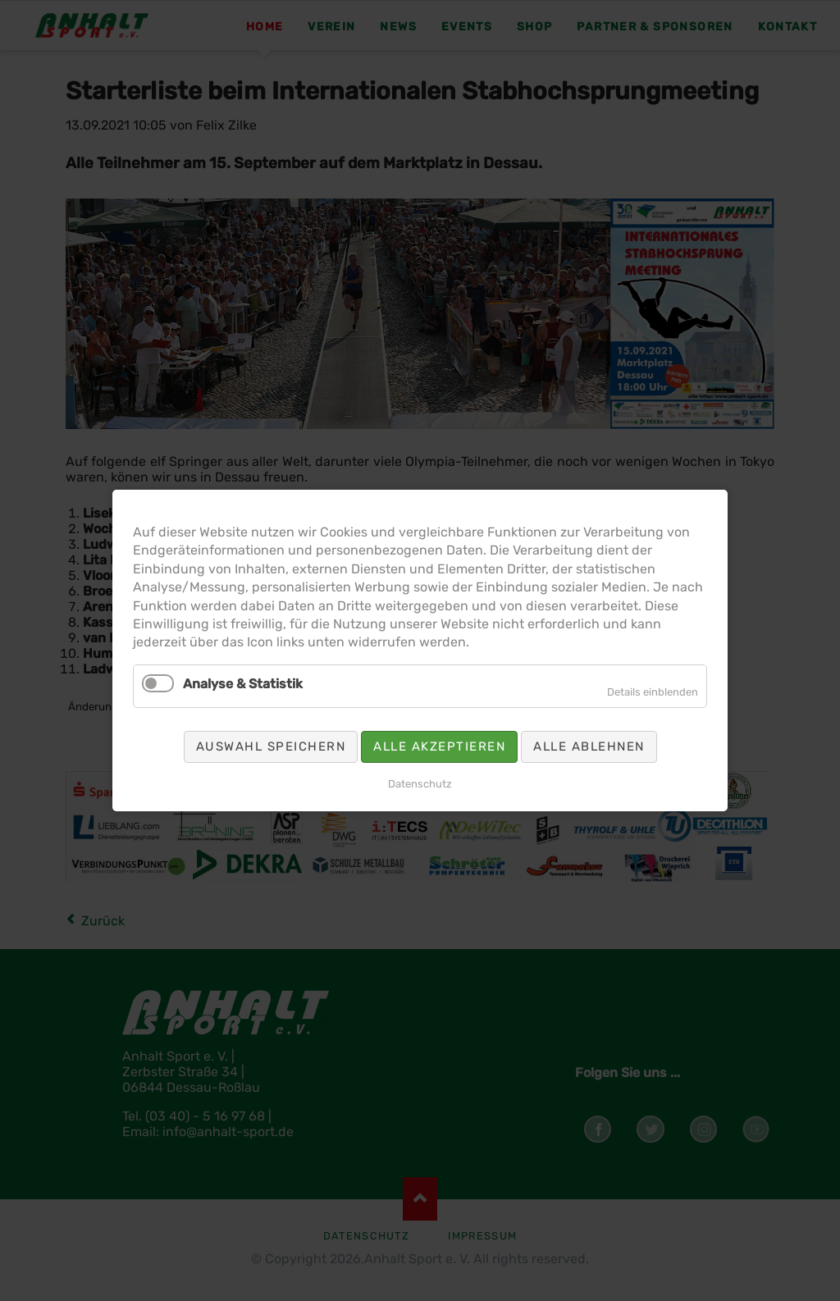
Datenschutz (420, 784)
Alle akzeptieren (439, 746)
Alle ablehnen (589, 746)
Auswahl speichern (271, 746)
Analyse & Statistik (243, 684)
